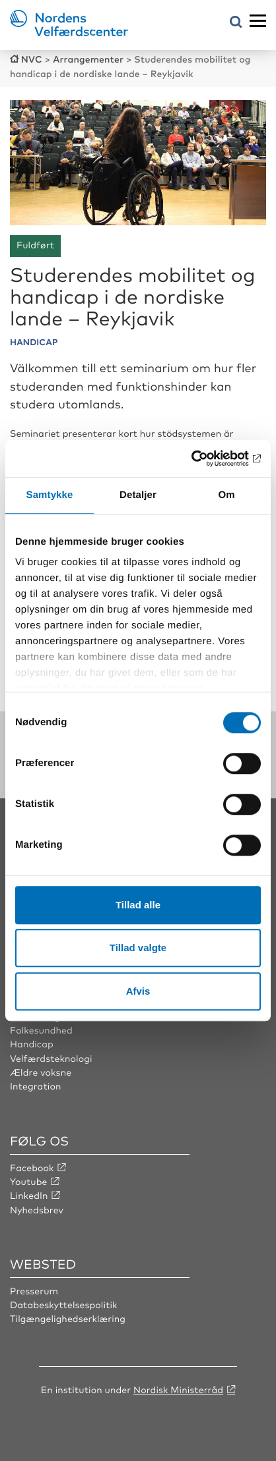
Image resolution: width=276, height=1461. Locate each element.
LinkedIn (29, 1195)
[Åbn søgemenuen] (236, 23)
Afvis (138, 991)
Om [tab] (226, 495)
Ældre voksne (40, 1072)
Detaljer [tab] (138, 495)
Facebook (32, 1168)
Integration (35, 1086)
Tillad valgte (138, 947)
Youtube (29, 1182)
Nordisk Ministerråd (178, 1390)
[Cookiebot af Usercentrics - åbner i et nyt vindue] (203, 458)
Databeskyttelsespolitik (64, 1305)
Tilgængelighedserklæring (67, 1319)
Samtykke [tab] (49, 495)
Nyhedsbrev (36, 1210)
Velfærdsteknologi (51, 1058)
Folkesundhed (41, 1030)
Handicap (31, 1044)
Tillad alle (138, 904)
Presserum (34, 1291)
